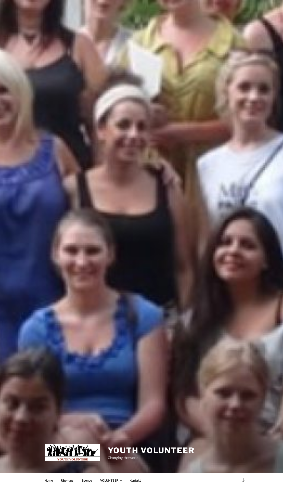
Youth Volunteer (151, 450)
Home (49, 480)
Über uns (67, 480)
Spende (87, 480)
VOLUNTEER (111, 480)
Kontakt (135, 480)
